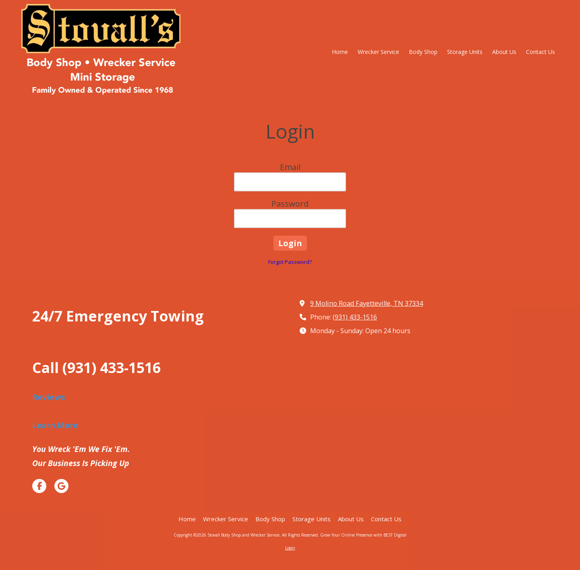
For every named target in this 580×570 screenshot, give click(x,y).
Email (290, 167)
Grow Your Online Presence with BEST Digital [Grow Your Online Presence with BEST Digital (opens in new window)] (363, 535)
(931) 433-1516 (355, 317)
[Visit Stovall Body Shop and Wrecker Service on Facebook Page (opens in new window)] (39, 486)
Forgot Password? (290, 261)
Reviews (48, 397)
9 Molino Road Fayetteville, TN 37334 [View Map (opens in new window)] (366, 303)
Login (290, 548)
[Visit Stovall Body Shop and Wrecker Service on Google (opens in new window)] (61, 486)
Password (290, 203)
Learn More (55, 425)
